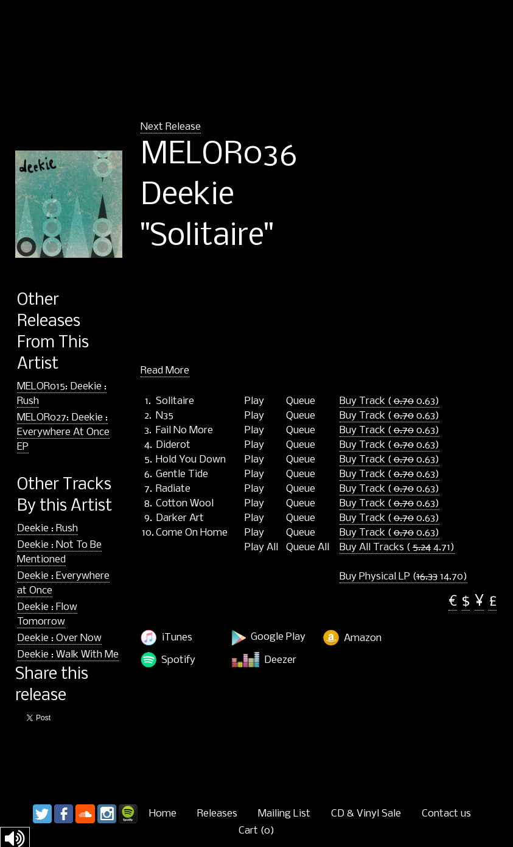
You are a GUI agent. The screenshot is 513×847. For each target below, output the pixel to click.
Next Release (171, 127)
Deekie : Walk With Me (68, 655)
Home (162, 814)
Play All (261, 548)
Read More (165, 371)
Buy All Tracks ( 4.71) (397, 547)
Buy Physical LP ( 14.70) (403, 577)
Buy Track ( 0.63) (389, 401)
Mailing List (284, 814)
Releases (217, 814)
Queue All (307, 548)
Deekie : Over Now (59, 638)
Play (254, 401)
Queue (300, 401)
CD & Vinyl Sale (366, 814)
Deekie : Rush (47, 528)
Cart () (256, 831)
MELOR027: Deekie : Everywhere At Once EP (63, 432)
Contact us (446, 814)
